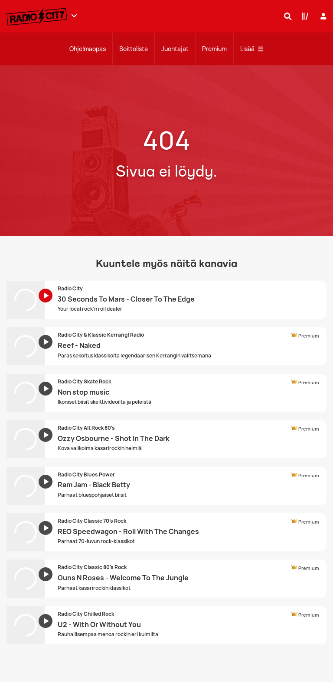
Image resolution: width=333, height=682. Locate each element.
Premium (214, 49)
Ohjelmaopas (87, 49)
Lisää (251, 49)
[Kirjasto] (303, 16)
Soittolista (133, 49)
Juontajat (175, 49)
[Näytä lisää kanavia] (74, 16)
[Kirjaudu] (322, 16)
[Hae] (286, 16)
